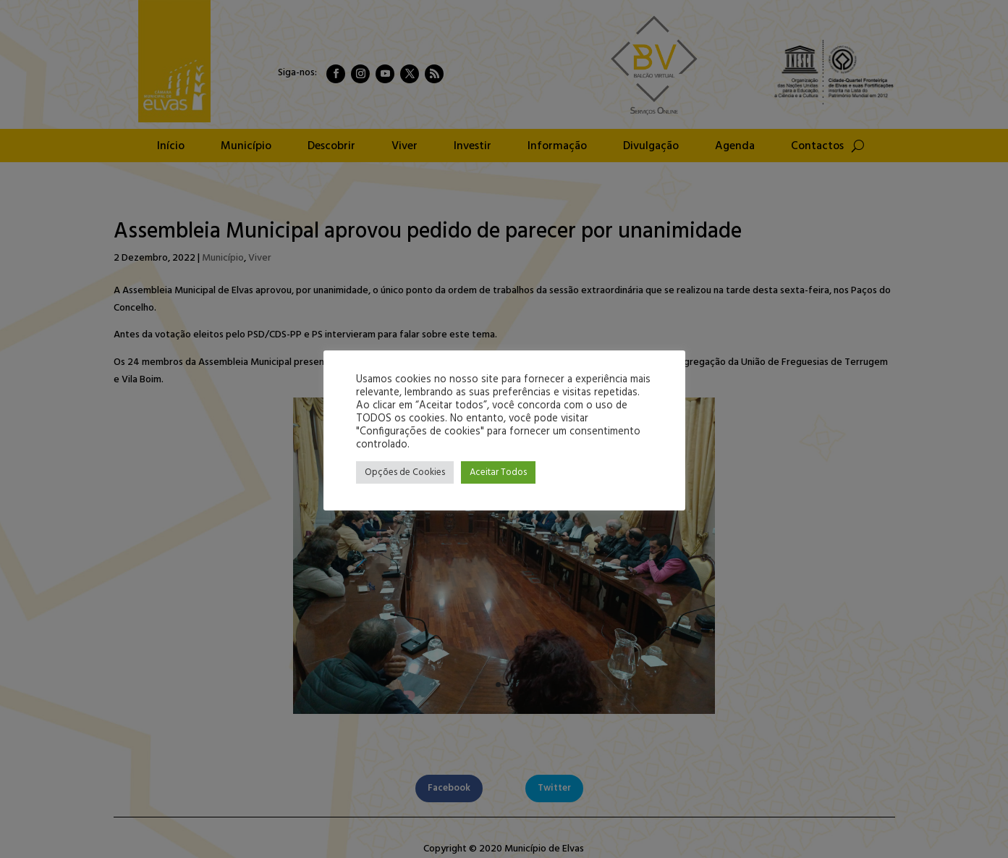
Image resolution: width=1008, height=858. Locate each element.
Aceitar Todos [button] (498, 472)
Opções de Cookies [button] (405, 472)
